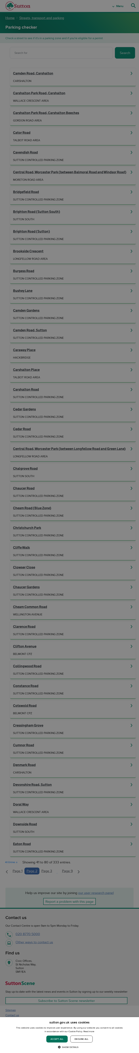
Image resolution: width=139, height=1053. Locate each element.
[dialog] (69, 1035)
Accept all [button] (57, 1038)
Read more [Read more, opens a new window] (88, 1031)
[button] (69, 1047)
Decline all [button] (81, 1038)
